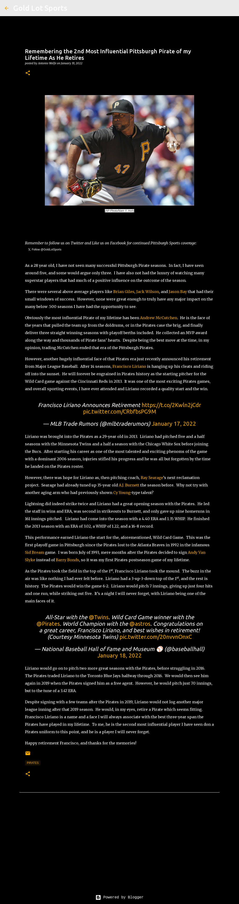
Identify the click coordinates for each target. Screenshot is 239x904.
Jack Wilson (147, 291)
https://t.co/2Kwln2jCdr (171, 405)
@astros (139, 624)
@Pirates (48, 624)
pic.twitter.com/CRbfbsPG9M (119, 411)
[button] (28, 73)
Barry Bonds (67, 559)
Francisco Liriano (129, 366)
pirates (33, 763)
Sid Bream (34, 552)
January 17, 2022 (174, 424)
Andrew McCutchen (158, 317)
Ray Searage (152, 477)
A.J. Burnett (129, 485)
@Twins (99, 617)
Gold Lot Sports (40, 8)
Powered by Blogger (119, 897)
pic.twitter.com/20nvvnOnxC (156, 637)
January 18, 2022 (119, 655)
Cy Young (121, 492)
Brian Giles (123, 291)
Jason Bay (178, 291)
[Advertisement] (119, 847)
